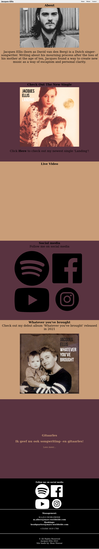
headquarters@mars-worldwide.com (49, 524)
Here (22, 151)
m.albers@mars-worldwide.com (49, 519)
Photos (88, 1)
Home (82, 1)
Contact (94, 1)
